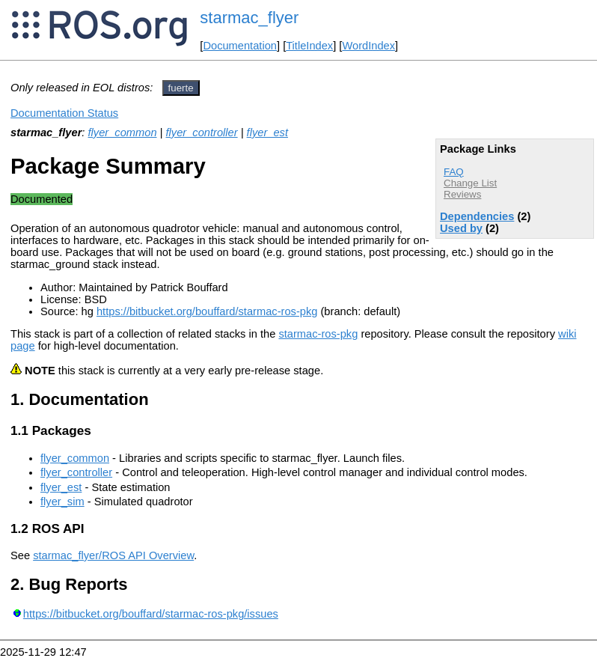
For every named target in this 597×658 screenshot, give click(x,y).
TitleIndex (309, 46)
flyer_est (267, 132)
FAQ (454, 171)
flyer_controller (202, 132)
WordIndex (368, 46)
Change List (470, 183)
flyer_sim (62, 502)
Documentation (240, 46)
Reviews (462, 194)
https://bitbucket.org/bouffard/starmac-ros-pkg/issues (150, 614)
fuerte (181, 88)
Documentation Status (64, 113)
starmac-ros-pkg (318, 334)
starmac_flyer (249, 17)
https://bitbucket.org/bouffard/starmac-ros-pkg (207, 311)
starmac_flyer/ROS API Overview (113, 555)
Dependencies (477, 216)
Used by (461, 228)
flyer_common (122, 132)
